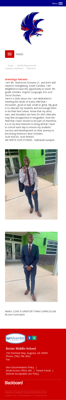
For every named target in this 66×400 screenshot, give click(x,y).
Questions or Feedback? (14, 392)
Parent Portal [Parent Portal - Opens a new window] (43, 370)
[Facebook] (29, 338)
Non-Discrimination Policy (20, 367)
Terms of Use (41, 392)
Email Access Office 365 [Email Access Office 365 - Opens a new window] (19, 370)
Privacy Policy (30, 392)
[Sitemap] (34, 338)
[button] (57, 3)
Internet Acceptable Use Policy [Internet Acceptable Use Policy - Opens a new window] (22, 373)
